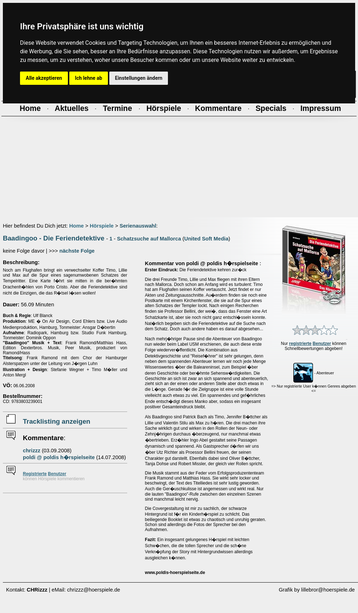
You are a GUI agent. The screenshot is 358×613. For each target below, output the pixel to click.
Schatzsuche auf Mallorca (149, 239)
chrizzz (31, 450)
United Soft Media (206, 239)
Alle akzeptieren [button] (44, 78)
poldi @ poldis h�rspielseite (59, 457)
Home (76, 226)
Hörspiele (102, 226)
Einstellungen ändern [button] (139, 78)
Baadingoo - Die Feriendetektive (53, 238)
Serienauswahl (138, 226)
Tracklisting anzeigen (56, 421)
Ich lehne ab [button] (88, 78)
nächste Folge (77, 251)
